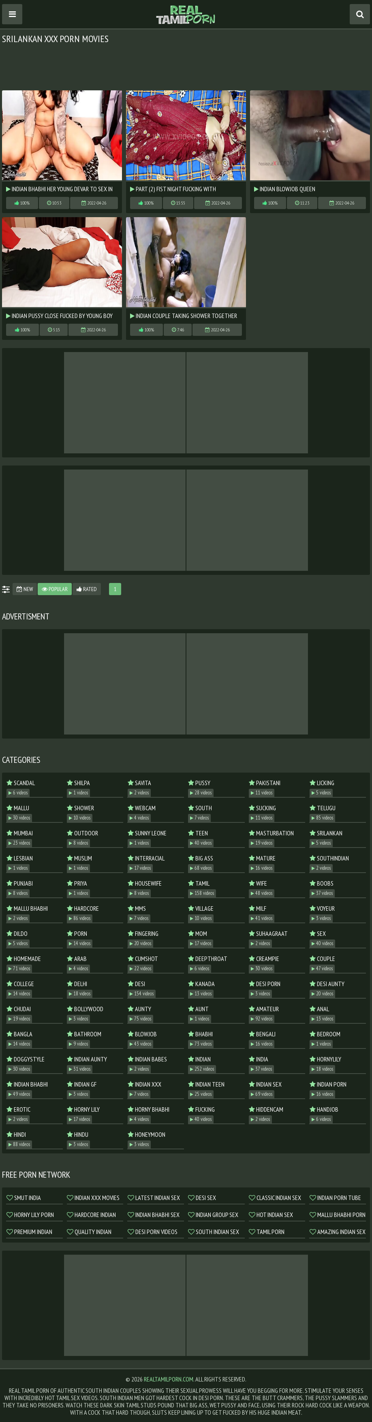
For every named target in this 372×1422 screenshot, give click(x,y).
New (25, 589)
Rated (87, 589)
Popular (55, 589)
